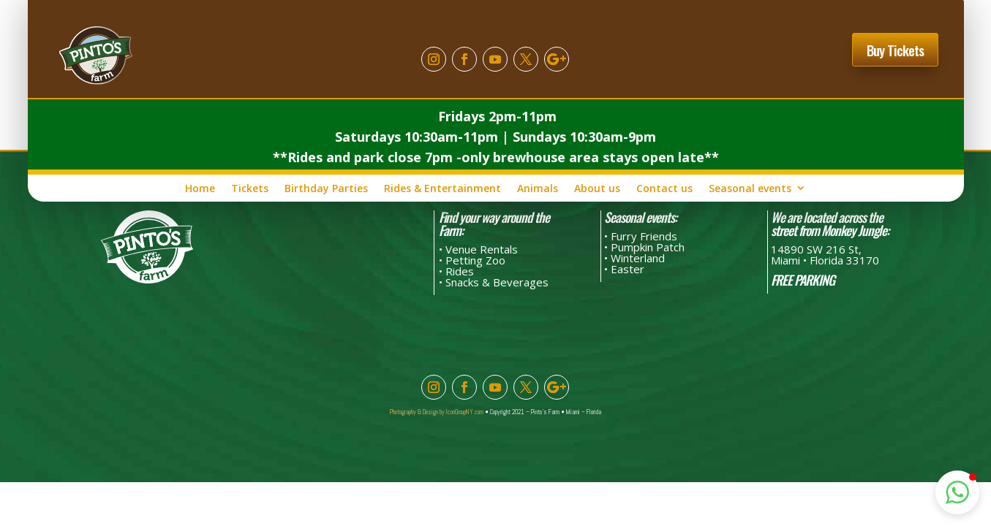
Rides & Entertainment (442, 188)
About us (597, 188)
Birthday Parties (326, 188)
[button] (957, 492)
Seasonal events (750, 188)
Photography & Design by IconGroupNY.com (436, 412)
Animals (537, 188)
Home (200, 188)
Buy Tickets (895, 49)
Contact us (664, 188)
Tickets (249, 188)
